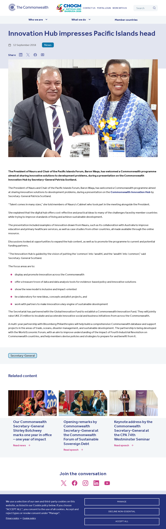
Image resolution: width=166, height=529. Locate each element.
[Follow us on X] (63, 484)
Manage (121, 500)
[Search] (145, 8)
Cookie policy (29, 517)
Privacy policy (12, 517)
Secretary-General (23, 355)
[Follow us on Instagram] (85, 484)
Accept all (121, 521)
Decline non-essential (121, 510)
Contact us (89, 8)
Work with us (120, 8)
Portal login (104, 8)
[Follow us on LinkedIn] (96, 484)
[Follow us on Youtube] (107, 484)
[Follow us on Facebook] (74, 484)
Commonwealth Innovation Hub (130, 192)
